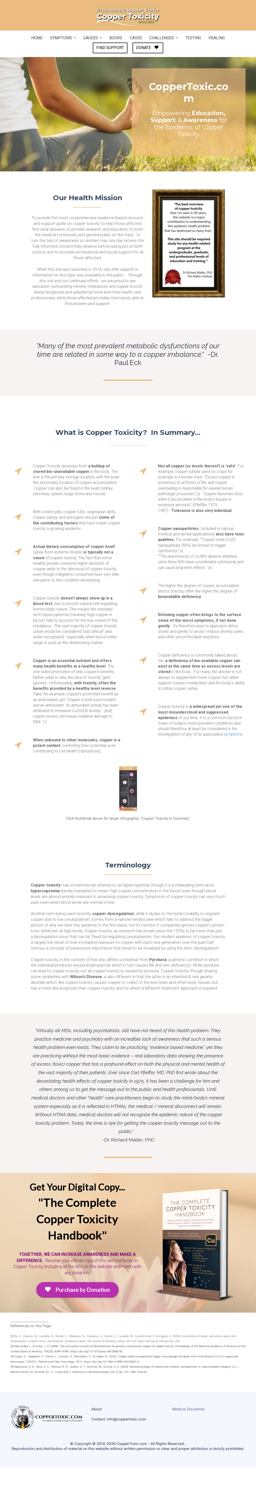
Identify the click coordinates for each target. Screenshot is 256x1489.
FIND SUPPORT (110, 47)
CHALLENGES (162, 38)
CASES (136, 38)
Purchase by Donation (77, 1289)
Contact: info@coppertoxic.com (118, 1419)
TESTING (193, 38)
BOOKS (115, 38)
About (96, 1409)
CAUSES (90, 38)
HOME (36, 38)
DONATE (147, 47)
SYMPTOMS (61, 38)
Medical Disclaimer (188, 1409)
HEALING (216, 38)
